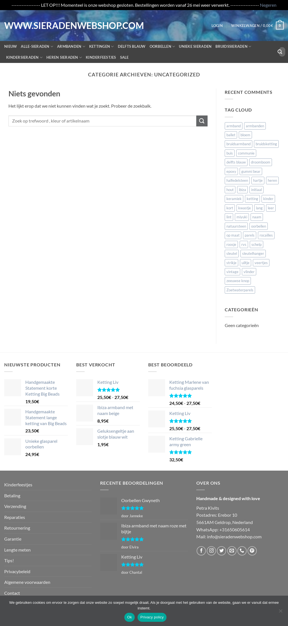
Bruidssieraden (233, 46)
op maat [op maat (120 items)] (233, 235)
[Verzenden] (280, 52)
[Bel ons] (242, 550)
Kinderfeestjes (101, 57)
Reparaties (14, 517)
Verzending (15, 506)
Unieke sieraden (195, 46)
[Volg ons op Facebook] (201, 550)
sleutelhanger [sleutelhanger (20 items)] (253, 253)
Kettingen (101, 46)
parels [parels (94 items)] (250, 235)
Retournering (17, 527)
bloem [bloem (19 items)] (245, 135)
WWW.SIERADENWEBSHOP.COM (27, 25)
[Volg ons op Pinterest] (252, 550)
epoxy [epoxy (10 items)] (231, 171)
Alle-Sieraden (37, 46)
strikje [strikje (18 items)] (231, 262)
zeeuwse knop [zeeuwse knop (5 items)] (237, 280)
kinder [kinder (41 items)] (268, 198)
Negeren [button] (268, 5)
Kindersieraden (24, 57)
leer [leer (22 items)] (271, 208)
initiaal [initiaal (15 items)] (256, 189)
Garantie (12, 538)
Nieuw (10, 46)
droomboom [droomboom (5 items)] (260, 162)
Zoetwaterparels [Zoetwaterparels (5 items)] (239, 290)
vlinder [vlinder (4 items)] (249, 271)
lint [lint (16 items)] (228, 217)
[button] (217, 26)
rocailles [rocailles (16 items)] (266, 235)
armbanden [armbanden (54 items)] (255, 126)
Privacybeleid (17, 571)
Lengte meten (17, 549)
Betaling (12, 495)
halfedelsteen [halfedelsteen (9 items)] (237, 180)
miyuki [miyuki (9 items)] (242, 217)
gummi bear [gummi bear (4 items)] (250, 171)
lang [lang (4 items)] (259, 208)
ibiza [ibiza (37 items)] (242, 189)
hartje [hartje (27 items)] (258, 180)
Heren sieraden (64, 57)
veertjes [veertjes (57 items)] (261, 262)
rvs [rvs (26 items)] (243, 244)
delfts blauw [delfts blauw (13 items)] (236, 162)
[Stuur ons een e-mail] (232, 550)
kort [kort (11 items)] (229, 208)
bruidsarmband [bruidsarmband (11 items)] (238, 144)
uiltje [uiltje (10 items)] (245, 262)
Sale (124, 57)
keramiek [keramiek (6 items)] (234, 198)
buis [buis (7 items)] (229, 153)
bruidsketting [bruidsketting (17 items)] (266, 144)
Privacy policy (152, 617)
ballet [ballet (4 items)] (230, 135)
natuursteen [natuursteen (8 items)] (236, 226)
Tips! (9, 560)
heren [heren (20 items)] (272, 180)
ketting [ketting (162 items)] (252, 198)
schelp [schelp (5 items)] (256, 244)
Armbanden (71, 46)
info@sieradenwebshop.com (234, 536)
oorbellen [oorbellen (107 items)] (258, 226)
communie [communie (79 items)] (246, 153)
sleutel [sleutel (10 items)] (231, 253)
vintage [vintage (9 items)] (232, 271)
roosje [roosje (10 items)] (231, 244)
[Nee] (280, 612)
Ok (129, 617)
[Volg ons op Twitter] (221, 550)
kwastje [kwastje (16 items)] (244, 208)
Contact (12, 593)
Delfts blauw (132, 46)
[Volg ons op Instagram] (211, 550)
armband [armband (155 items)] (233, 126)
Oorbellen (162, 46)
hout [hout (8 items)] (230, 189)
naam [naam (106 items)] (256, 217)
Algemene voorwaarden (27, 582)
